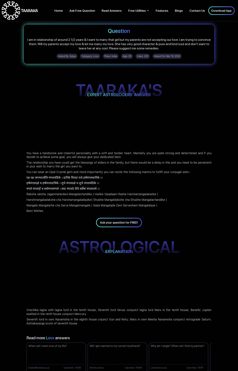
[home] (20, 10)
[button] (138, 10)
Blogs (179, 10)
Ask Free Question (82, 10)
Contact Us (197, 10)
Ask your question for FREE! (119, 222)
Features (162, 10)
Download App (221, 10)
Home (58, 10)
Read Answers (112, 10)
